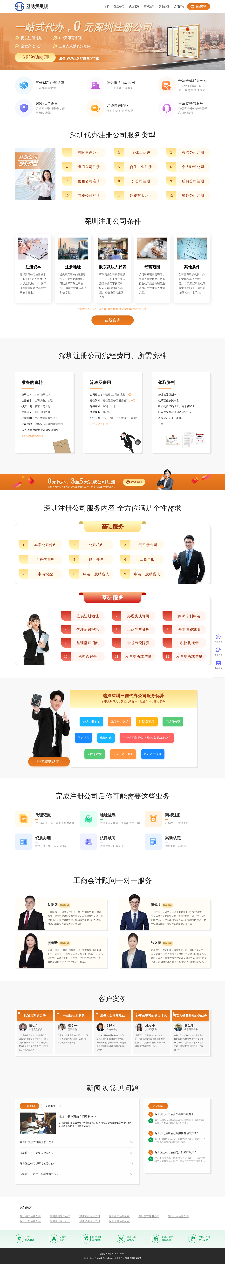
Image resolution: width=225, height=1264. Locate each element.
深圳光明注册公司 (89, 1221)
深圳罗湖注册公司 (60, 1216)
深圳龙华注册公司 (30, 1221)
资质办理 (164, 6)
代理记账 (134, 6)
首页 (106, 6)
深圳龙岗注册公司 (178, 1216)
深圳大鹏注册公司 (119, 1221)
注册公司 (119, 6)
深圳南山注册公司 (89, 1216)
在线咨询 (199, 6)
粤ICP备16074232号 (132, 1258)
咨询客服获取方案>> (48, 761)
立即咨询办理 (35, 57)
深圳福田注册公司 (30, 1216)
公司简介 (179, 6)
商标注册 (149, 6)
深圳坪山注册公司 (60, 1221)
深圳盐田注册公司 (119, 1216)
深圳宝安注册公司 (148, 1216)
